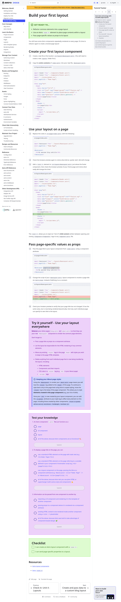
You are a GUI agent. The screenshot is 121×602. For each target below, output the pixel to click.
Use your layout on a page (106, 28)
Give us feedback (59, 597)
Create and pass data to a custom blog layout (103, 42)
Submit (59, 445)
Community (72, 597)
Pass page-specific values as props (106, 31)
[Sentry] (17, 210)
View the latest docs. (78, 8)
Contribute (46, 597)
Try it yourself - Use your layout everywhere (105, 35)
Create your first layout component (105, 25)
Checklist (101, 38)
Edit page (32, 579)
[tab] (95, 12)
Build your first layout (102, 22)
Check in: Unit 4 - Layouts (103, 20)
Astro (37, 570)
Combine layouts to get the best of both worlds (103, 46)
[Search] (44, 3)
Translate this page (45, 579)
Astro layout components (40, 566)
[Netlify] (6, 210)
